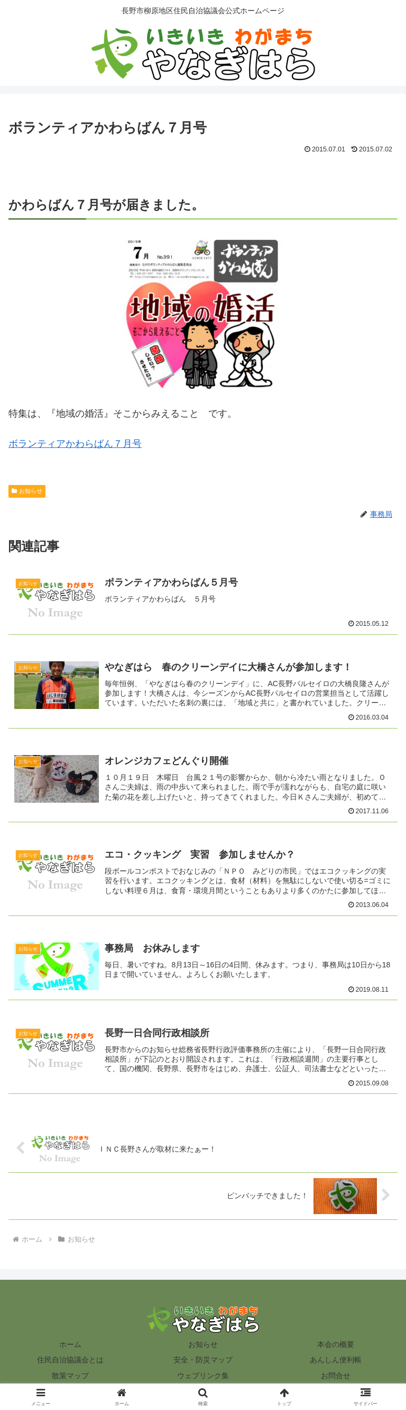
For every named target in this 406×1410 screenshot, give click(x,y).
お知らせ (27, 491)
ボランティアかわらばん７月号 (75, 443)
